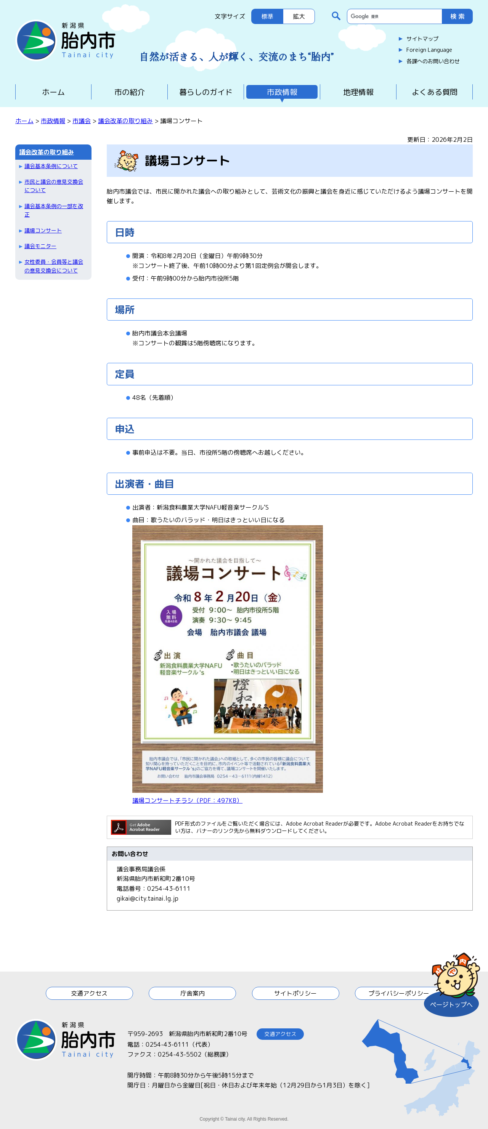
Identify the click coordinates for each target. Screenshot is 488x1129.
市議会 (81, 121)
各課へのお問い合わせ (433, 61)
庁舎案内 (192, 993)
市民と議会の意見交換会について (53, 186)
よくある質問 (435, 92)
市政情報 (282, 92)
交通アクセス (89, 993)
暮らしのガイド (206, 92)
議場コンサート (43, 230)
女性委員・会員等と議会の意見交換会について (53, 266)
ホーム (53, 92)
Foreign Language (429, 50)
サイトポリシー (295, 993)
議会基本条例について (51, 166)
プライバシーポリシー (398, 993)
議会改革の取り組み (125, 121)
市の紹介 (129, 92)
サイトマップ (422, 39)
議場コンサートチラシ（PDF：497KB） (187, 800)
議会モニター (40, 246)
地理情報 (358, 92)
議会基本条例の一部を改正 (53, 210)
